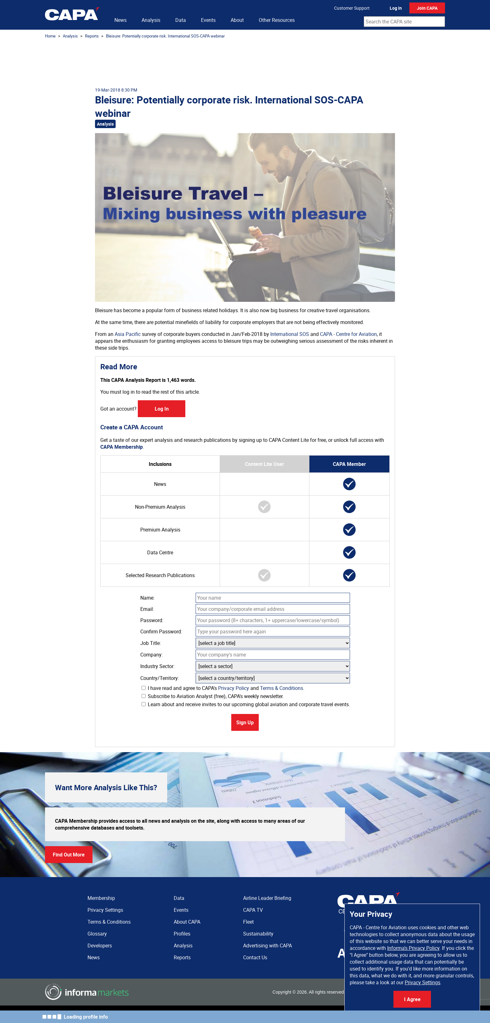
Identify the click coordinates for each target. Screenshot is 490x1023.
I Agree (412, 999)
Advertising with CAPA (267, 945)
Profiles (182, 933)
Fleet (248, 921)
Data (180, 20)
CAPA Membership (121, 446)
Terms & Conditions (281, 688)
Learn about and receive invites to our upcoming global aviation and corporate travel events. (246, 704)
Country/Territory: (159, 678)
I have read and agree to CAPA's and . (223, 688)
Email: (147, 609)
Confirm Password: (161, 631)
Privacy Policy (233, 688)
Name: (147, 597)
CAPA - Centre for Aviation (348, 334)
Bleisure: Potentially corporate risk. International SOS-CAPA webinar (165, 36)
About (237, 20)
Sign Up (245, 722)
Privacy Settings (422, 982)
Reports (92, 36)
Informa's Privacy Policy (413, 948)
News (120, 20)
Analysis (151, 20)
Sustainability (258, 933)
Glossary (97, 933)
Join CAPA (427, 8)
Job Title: (150, 643)
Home (50, 36)
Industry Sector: (157, 666)
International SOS (289, 334)
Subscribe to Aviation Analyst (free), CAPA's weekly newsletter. (213, 696)
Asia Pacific (128, 334)
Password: (151, 620)
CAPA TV (253, 909)
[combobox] (404, 21)
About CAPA (187, 921)
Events (208, 20)
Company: (151, 654)
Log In (396, 8)
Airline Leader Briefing (267, 898)
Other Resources (277, 20)
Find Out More (69, 854)
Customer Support (352, 8)
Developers (100, 945)
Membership (101, 898)
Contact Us (255, 957)
